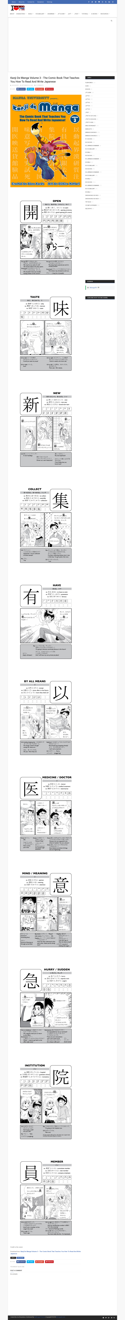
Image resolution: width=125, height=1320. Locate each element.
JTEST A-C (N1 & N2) (90, 115)
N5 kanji (87, 192)
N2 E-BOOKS (88, 142)
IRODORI (87, 89)
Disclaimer (40, 2)
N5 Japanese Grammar (92, 185)
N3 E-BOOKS (88, 155)
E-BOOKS (94, 14)
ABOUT (12, 14)
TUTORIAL (85, 14)
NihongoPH (93, 288)
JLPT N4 (87, 105)
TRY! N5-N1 (88, 202)
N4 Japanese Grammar (92, 172)
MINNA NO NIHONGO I (91, 132)
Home (14, 2)
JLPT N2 (87, 99)
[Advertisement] (62, 31)
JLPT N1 (87, 96)
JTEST (76, 14)
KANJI (30, 14)
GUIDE (87, 86)
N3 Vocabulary (90, 165)
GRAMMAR (50, 14)
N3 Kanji (87, 162)
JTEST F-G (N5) (89, 122)
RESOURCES (104, 14)
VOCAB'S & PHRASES (91, 205)
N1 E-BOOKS (88, 139)
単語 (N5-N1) (88, 208)
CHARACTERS (20, 14)
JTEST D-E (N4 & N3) (90, 119)
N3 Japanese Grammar (92, 159)
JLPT (69, 14)
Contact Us (31, 2)
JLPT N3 (87, 102)
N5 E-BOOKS (20, 1257)
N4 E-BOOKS (88, 169)
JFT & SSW (61, 14)
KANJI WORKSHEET (90, 125)
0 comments (39, 85)
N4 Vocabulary (90, 175)
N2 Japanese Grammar (92, 145)
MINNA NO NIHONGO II (91, 135)
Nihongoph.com (60, 1317)
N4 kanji (87, 178)
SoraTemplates (21, 1317)
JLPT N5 (87, 109)
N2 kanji (87, 152)
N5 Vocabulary (90, 188)
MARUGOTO (88, 129)
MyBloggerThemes (39, 1317)
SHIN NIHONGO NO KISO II (92, 198)
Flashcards (89, 82)
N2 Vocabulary (90, 149)
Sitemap (49, 2)
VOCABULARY (40, 14)
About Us (21, 2)
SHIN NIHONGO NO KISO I (92, 195)
